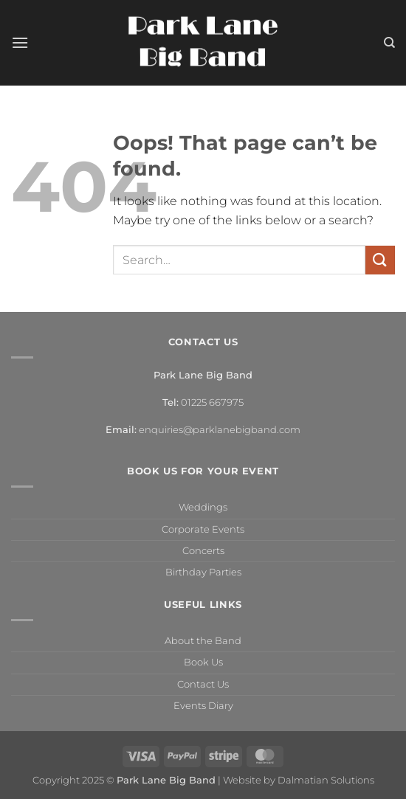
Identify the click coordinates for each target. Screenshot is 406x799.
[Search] (389, 43)
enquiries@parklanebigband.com (219, 429)
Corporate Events (203, 529)
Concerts (203, 550)
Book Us (203, 662)
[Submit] (380, 260)
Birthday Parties (203, 572)
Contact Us (203, 684)
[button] (20, 42)
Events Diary (203, 705)
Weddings (203, 507)
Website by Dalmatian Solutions (298, 780)
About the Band (203, 640)
